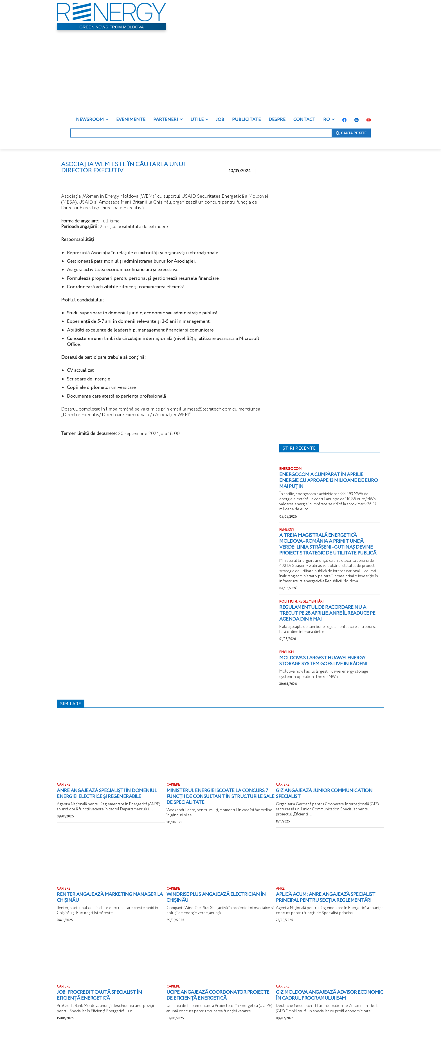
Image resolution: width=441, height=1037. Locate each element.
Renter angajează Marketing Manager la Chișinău (109, 902)
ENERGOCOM (290, 469)
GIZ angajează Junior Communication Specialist (327, 798)
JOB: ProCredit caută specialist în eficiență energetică (102, 1000)
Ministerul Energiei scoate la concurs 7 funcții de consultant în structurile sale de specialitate (220, 801)
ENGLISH (286, 657)
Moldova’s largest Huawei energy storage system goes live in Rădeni (325, 666)
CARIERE (63, 790)
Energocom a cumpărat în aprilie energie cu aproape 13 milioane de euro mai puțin (324, 480)
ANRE (280, 893)
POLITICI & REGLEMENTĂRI (301, 607)
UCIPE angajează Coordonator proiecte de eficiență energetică (210, 1000)
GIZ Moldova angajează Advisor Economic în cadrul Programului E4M (327, 1000)
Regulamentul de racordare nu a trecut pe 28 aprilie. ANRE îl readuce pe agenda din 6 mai (327, 618)
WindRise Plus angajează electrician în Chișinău (218, 902)
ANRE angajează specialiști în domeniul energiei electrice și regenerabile (109, 798)
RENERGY (286, 529)
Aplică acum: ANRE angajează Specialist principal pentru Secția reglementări (329, 902)
